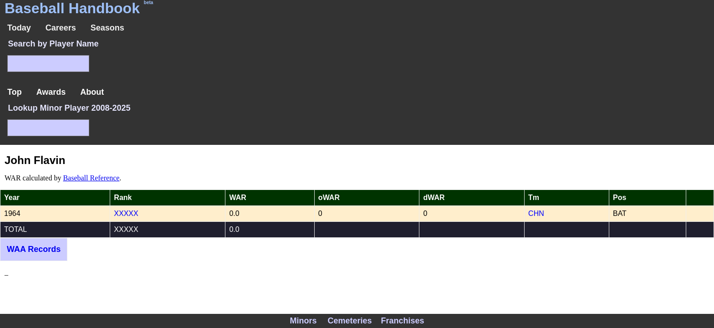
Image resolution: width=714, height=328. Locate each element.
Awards (51, 92)
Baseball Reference (91, 178)
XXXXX (126, 213)
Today (19, 27)
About (92, 92)
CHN (536, 213)
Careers (61, 27)
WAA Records (34, 249)
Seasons (107, 27)
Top (14, 92)
